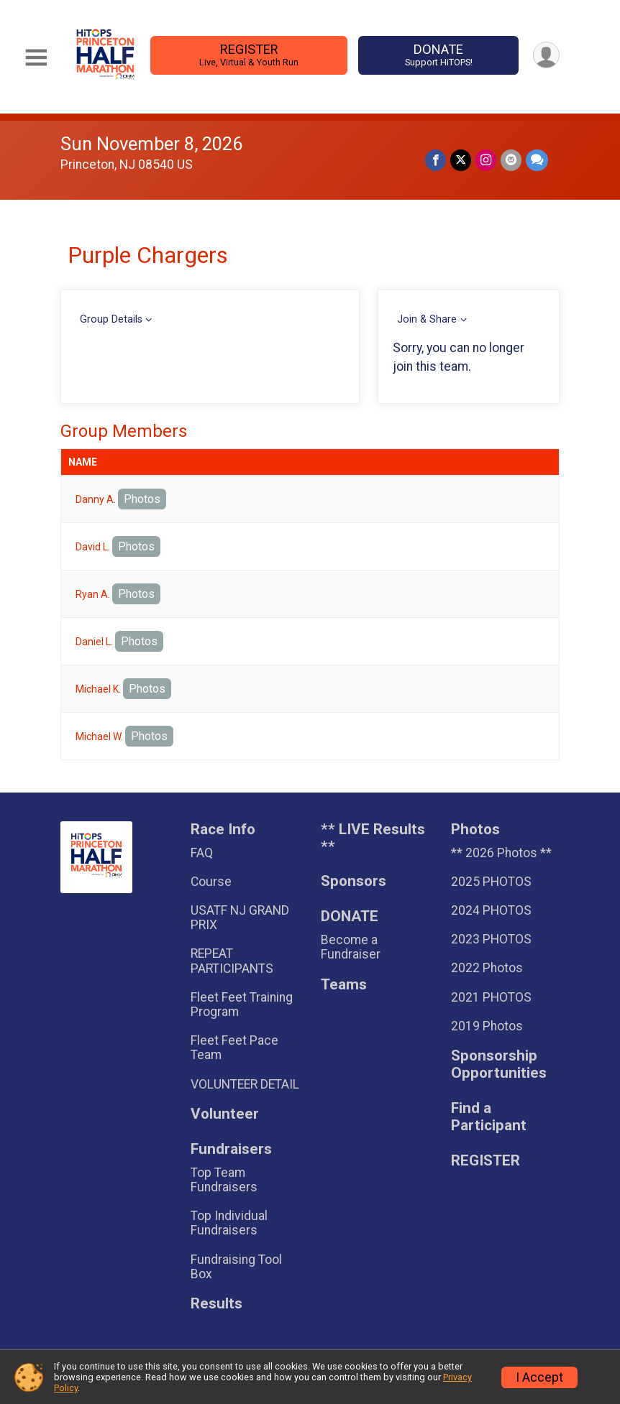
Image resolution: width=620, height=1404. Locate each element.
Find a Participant (488, 1117)
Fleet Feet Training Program (242, 1004)
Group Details (111, 319)
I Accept (539, 1377)
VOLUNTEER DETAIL (245, 1084)
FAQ (202, 853)
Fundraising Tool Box (236, 1266)
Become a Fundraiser (350, 947)
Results (216, 1304)
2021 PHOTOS (491, 997)
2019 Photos (487, 1026)
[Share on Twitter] (460, 159)
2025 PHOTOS (491, 881)
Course (211, 881)
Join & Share (427, 319)
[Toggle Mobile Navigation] (36, 58)
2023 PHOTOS (491, 939)
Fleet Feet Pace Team (234, 1047)
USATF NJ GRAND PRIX (240, 917)
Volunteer (225, 1114)
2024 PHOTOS (491, 910)
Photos (142, 499)
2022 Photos (487, 968)
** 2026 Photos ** (501, 853)
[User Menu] (546, 55)
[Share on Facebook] (435, 159)
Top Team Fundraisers (224, 1179)
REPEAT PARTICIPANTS (232, 960)
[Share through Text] (537, 159)
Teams (344, 984)
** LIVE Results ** (373, 838)
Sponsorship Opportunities (499, 1064)
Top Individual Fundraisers (229, 1223)
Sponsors (353, 881)
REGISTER (248, 55)
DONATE (439, 55)
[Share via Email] (511, 159)
